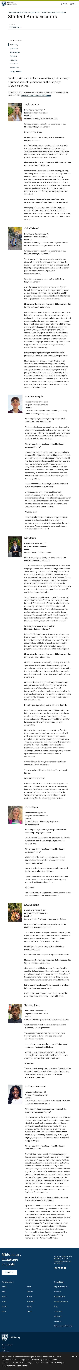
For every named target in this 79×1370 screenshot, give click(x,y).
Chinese (4, 1296)
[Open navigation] (73, 4)
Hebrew (4, 1311)
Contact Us (57, 1321)
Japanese (30, 1291)
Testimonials (58, 1311)
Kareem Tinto (14, 67)
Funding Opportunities (61, 1301)
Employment (5, 1351)
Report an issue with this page (63, 1326)
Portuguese (30, 1301)
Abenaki (4, 1287)
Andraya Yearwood (16, 71)
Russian (29, 1306)
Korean (29, 1296)
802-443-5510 (58, 1263)
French (4, 1301)
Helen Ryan (13, 60)
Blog (55, 1306)
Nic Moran (13, 56)
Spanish (44, 12)
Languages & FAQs (34, 12)
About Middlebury (7, 1345)
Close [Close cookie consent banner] (73, 1356)
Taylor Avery (14, 45)
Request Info (9, 1272)
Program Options (59, 1296)
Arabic (3, 1291)
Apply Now (57, 1291)
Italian (29, 1287)
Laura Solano (14, 64)
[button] (64, 4)
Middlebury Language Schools (17, 12)
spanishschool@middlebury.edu (33, 95)
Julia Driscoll (14, 48)
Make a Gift (57, 1316)
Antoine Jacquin (15, 52)
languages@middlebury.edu (62, 1261)
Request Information (60, 1287)
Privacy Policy (22, 1365)
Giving (3, 1348)
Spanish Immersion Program (57, 12)
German (4, 1306)
